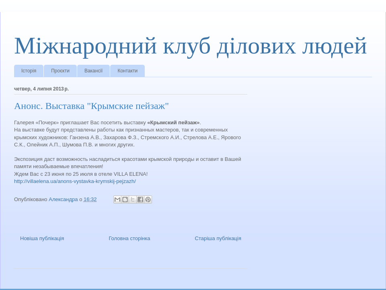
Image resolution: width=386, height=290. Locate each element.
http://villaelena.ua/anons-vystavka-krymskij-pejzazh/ (75, 181)
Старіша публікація (218, 238)
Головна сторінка (129, 238)
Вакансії (93, 71)
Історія (28, 71)
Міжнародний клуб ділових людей (190, 45)
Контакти (127, 71)
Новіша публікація (42, 238)
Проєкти (60, 71)
